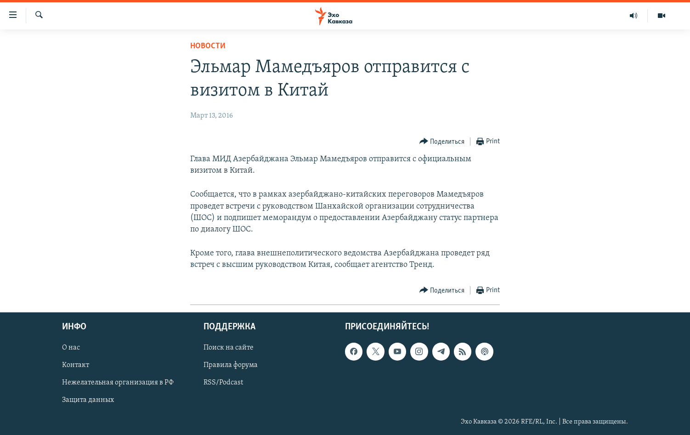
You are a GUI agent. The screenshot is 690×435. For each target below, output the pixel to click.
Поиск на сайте (229, 347)
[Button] (442, 142)
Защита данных (88, 400)
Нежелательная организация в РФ (118, 382)
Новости (208, 46)
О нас (71, 347)
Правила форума (231, 365)
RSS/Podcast (223, 382)
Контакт (75, 365)
